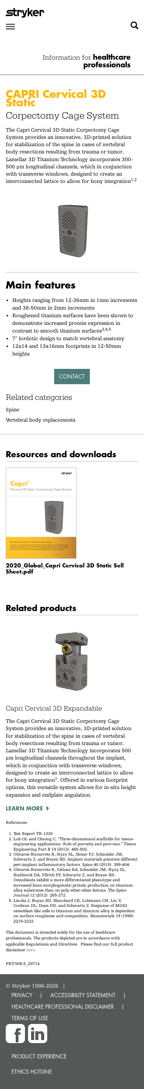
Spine (12, 409)
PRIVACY (22, 995)
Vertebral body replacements (40, 420)
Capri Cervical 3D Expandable (54, 708)
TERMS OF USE (30, 1018)
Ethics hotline (32, 1071)
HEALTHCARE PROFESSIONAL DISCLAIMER (63, 1006)
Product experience (39, 1056)
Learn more (24, 808)
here (30, 949)
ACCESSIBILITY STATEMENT (83, 995)
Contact (72, 376)
